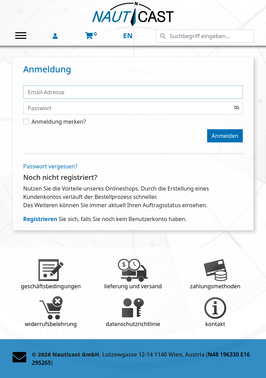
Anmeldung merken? (59, 121)
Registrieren (40, 219)
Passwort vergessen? (50, 166)
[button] (56, 36)
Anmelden (225, 136)
